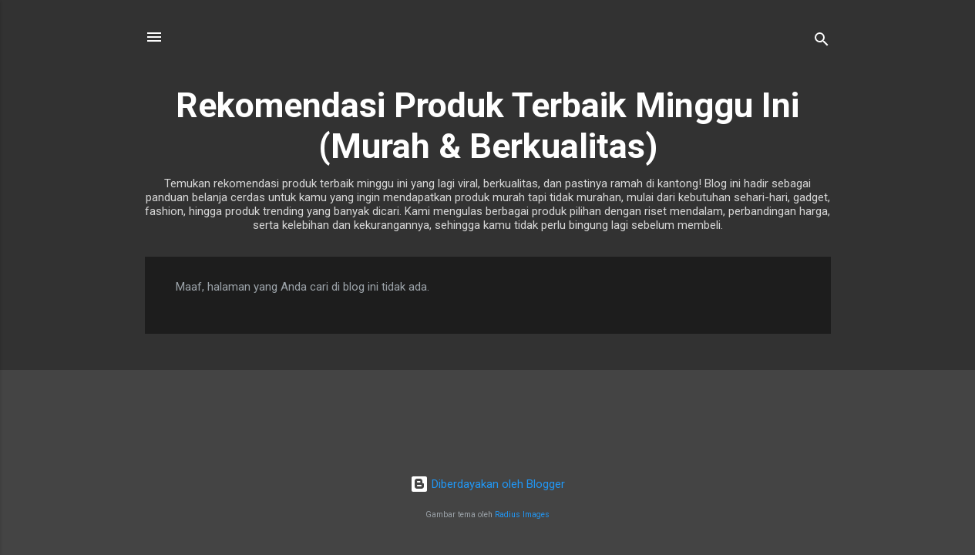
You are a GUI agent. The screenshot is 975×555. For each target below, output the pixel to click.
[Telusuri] (821, 42)
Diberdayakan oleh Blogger (487, 484)
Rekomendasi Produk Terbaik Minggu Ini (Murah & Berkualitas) (487, 125)
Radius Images (522, 515)
